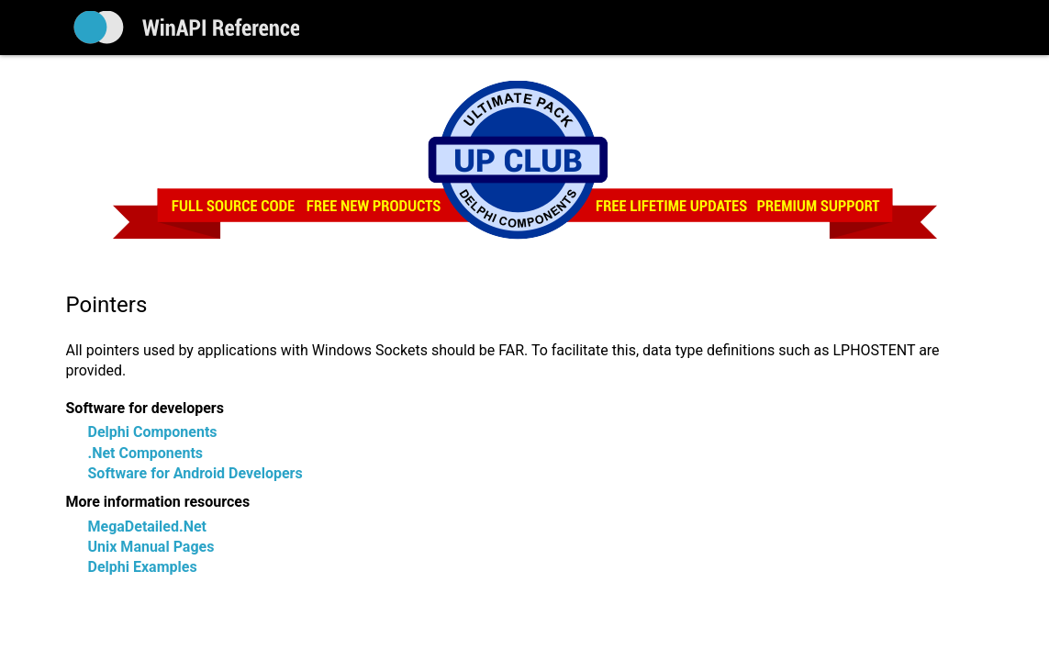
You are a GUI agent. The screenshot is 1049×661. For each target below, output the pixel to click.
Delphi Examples (142, 567)
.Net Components (146, 453)
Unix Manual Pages (151, 546)
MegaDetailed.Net (147, 526)
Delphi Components (153, 432)
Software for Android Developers (195, 473)
